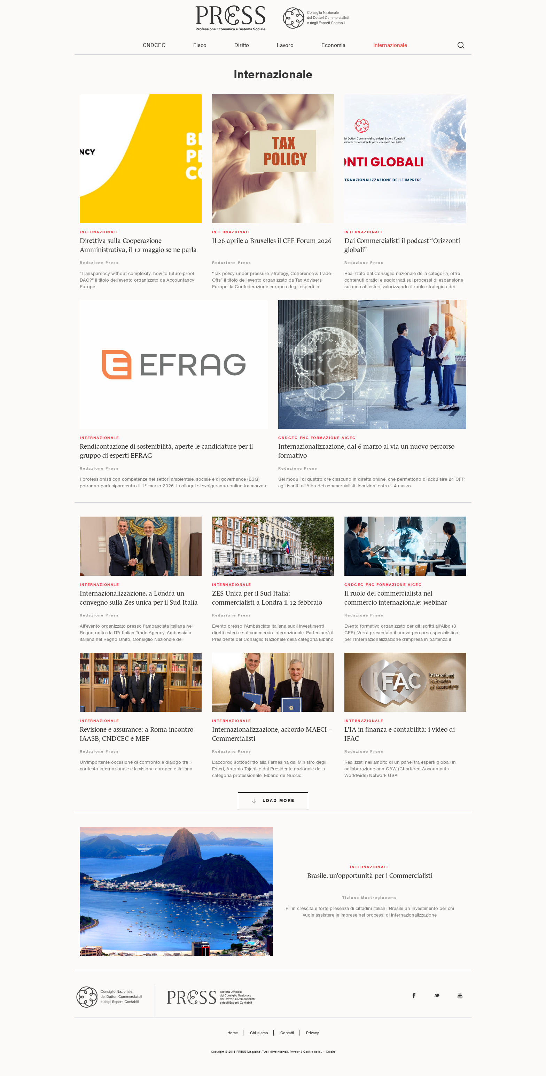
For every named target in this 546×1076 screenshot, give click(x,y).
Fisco (199, 45)
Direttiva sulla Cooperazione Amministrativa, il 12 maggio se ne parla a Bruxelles (138, 249)
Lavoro (285, 45)
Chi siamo (259, 1033)
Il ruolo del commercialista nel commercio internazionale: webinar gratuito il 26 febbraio (395, 602)
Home (232, 1033)
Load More (273, 801)
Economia (333, 45)
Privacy (312, 1033)
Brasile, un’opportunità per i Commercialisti (369, 875)
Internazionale (390, 45)
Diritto (241, 45)
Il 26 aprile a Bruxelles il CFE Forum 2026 (272, 240)
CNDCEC (154, 45)
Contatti (287, 1033)
